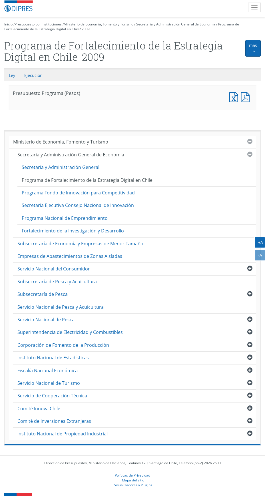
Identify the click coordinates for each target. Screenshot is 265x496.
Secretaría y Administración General (60, 167)
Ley (12, 75)
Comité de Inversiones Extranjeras (54, 421)
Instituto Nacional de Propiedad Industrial (62, 434)
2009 (86, 29)
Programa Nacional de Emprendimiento (65, 218)
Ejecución (33, 75)
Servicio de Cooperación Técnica (52, 396)
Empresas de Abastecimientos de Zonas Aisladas (69, 256)
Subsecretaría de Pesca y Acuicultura (57, 281)
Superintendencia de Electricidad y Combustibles (70, 332)
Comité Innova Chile (38, 408)
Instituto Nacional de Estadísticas (53, 357)
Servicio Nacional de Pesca (46, 319)
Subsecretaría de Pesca (42, 294)
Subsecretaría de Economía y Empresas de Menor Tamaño (80, 243)
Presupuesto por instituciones (38, 24)
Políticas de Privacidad (132, 475)
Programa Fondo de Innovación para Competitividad (78, 193)
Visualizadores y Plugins (133, 485)
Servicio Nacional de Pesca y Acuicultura (60, 307)
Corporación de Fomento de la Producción (63, 345)
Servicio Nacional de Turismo (48, 383)
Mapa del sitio (133, 480)
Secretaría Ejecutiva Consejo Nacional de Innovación (78, 205)
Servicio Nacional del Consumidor (53, 269)
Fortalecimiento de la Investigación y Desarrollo (73, 231)
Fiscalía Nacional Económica (47, 370)
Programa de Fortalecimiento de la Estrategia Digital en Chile (87, 180)
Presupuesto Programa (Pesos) (235, 96)
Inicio (8, 24)
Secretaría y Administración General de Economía (175, 24)
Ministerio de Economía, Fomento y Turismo (98, 24)
